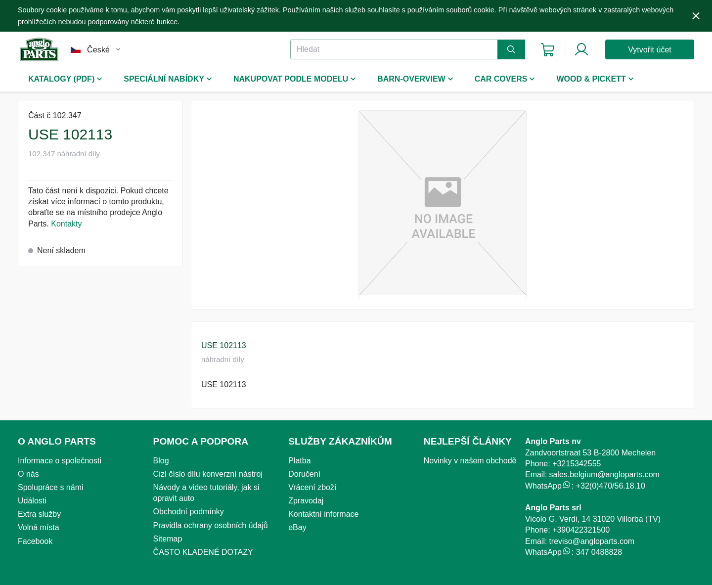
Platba (299, 460)
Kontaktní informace (323, 514)
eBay (297, 527)
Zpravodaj (305, 500)
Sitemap (167, 539)
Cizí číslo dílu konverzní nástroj (208, 474)
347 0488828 (599, 552)
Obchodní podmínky (188, 511)
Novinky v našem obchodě (470, 460)
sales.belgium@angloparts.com (604, 474)
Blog (161, 460)
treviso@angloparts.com (591, 541)
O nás (28, 474)
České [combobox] (98, 49)
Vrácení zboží (312, 487)
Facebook (35, 541)
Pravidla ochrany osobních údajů (210, 525)
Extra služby (39, 514)
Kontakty (66, 224)
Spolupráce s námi (51, 487)
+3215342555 (576, 463)
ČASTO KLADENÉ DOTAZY (203, 552)
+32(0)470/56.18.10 (610, 486)
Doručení (304, 474)
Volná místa (38, 527)
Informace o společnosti (59, 460)
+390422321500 (581, 530)
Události (32, 500)
